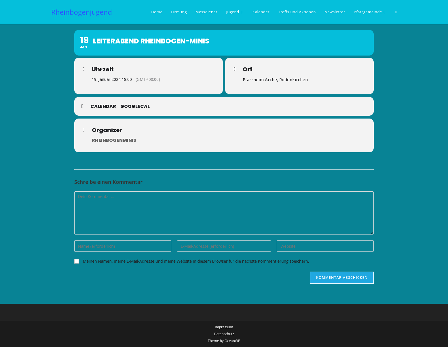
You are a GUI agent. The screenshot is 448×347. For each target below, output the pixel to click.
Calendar (103, 106)
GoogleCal (135, 106)
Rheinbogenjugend (81, 12)
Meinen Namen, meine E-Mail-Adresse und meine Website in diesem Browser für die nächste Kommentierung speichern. (196, 261)
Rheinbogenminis (114, 140)
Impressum (224, 327)
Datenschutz (224, 333)
